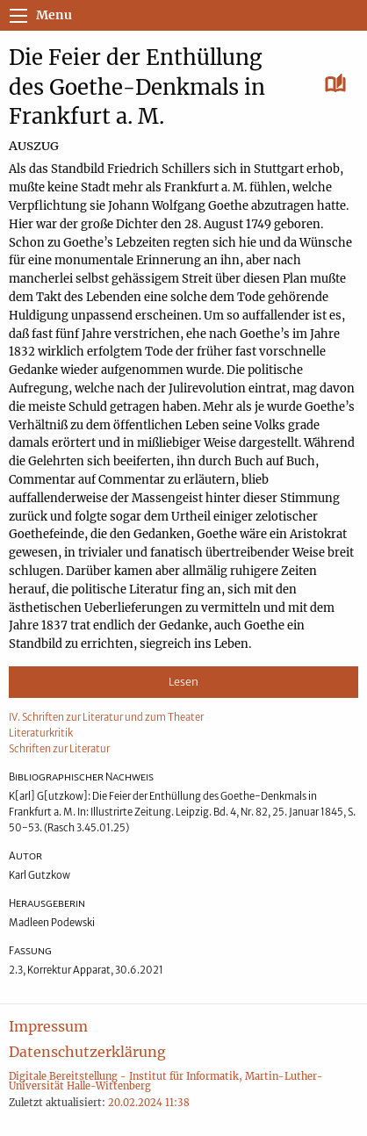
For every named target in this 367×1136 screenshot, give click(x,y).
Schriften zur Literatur (59, 749)
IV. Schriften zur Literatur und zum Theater (106, 717)
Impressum (48, 1026)
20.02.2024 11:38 (149, 1102)
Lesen (183, 681)
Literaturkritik (41, 733)
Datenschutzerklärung (87, 1052)
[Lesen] (335, 84)
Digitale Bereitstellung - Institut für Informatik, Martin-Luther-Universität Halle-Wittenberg (166, 1081)
